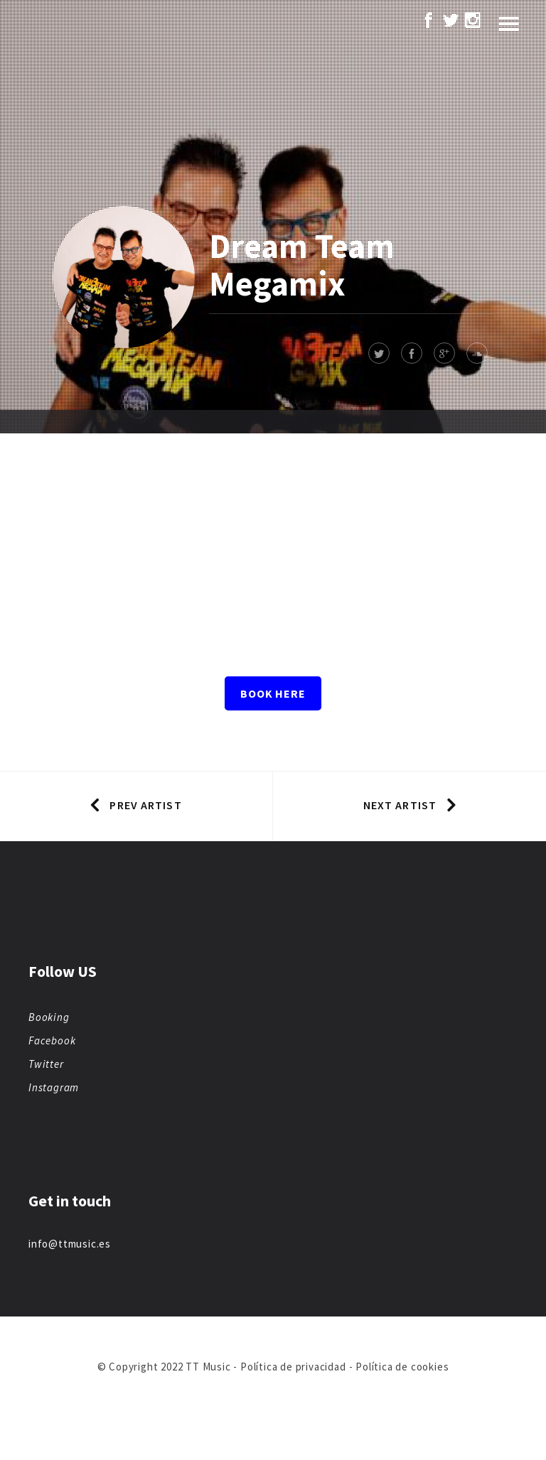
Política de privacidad (293, 1366)
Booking (49, 1017)
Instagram (53, 1087)
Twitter (46, 1064)
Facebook (51, 1040)
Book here (272, 693)
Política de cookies (402, 1366)
